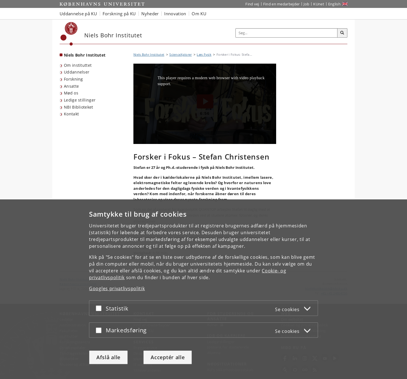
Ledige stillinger (80, 100)
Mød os (71, 93)
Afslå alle (108, 357)
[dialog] (203, 289)
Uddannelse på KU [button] (78, 13)
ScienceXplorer (180, 54)
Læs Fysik (204, 54)
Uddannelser (76, 72)
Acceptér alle (168, 357)
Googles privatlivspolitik (117, 288)
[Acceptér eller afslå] (100, 308)
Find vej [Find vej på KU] (252, 4)
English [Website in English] (334, 4)
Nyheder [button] (150, 13)
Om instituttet (78, 65)
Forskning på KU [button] (119, 13)
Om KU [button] (199, 13)
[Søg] (342, 33)
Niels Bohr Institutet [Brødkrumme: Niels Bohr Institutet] (148, 54)
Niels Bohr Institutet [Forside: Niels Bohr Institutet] (84, 55)
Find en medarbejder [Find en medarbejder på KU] (281, 4)
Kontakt (71, 114)
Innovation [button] (175, 13)
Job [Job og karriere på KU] (306, 4)
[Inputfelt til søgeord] (286, 33)
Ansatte (71, 86)
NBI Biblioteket (78, 107)
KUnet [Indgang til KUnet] (318, 4)
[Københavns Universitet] (69, 34)
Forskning (73, 79)
